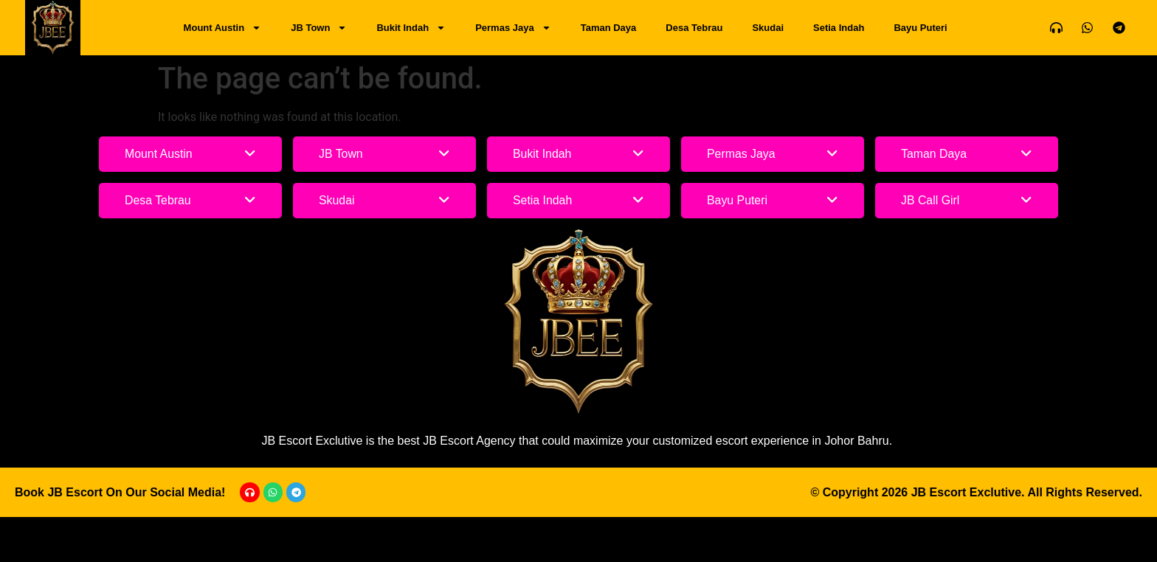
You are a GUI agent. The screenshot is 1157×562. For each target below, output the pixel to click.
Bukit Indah (411, 27)
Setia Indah (838, 27)
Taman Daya (609, 27)
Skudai (768, 27)
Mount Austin (223, 27)
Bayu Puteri (920, 27)
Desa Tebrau (694, 27)
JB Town (319, 27)
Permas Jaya (513, 27)
